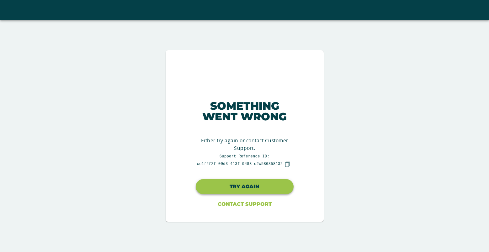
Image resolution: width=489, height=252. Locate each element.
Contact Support (245, 204)
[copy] (287, 164)
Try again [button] (244, 186)
